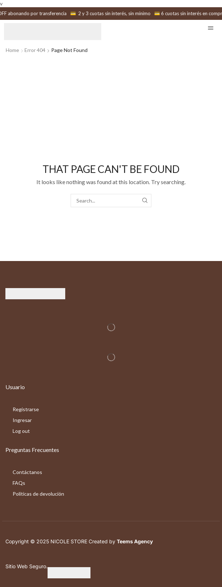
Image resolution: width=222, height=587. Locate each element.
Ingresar (22, 420)
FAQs (19, 483)
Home (12, 50)
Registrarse (26, 409)
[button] (210, 28)
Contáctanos (27, 472)
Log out (21, 431)
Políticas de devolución (38, 494)
